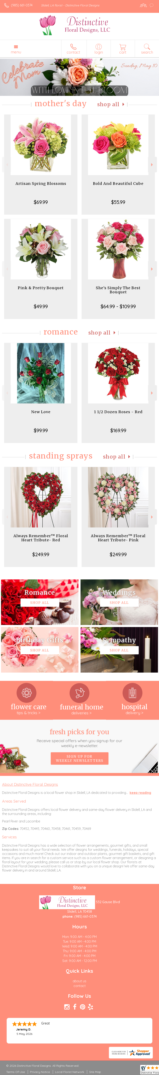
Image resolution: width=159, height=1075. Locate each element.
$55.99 (118, 202)
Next (152, 164)
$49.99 (41, 306)
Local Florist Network (69, 1072)
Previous (6, 164)
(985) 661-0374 (22, 5)
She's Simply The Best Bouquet (118, 289)
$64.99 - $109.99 (118, 306)
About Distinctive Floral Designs (30, 784)
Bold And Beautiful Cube (118, 183)
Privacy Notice (40, 1072)
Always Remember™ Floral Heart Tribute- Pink (118, 537)
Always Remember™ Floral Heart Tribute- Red (40, 537)
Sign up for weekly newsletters (79, 758)
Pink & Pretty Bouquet (41, 287)
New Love (41, 411)
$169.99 (118, 430)
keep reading (140, 793)
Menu (16, 51)
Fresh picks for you (80, 738)
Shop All (108, 104)
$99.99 (41, 430)
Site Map (95, 1072)
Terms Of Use (15, 1072)
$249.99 (40, 554)
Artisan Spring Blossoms (41, 183)
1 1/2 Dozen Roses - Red (118, 411)
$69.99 (41, 202)
